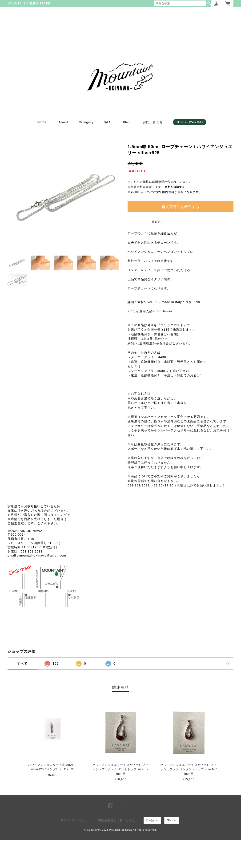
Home (41, 127)
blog (127, 127)
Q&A (107, 127)
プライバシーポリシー (75, 825)
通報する (158, 227)
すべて (22, 668)
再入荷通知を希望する (180, 212)
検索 (209, 3)
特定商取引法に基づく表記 (116, 825)
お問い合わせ (153, 127)
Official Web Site (190, 127)
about (64, 127)
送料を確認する (175, 192)
